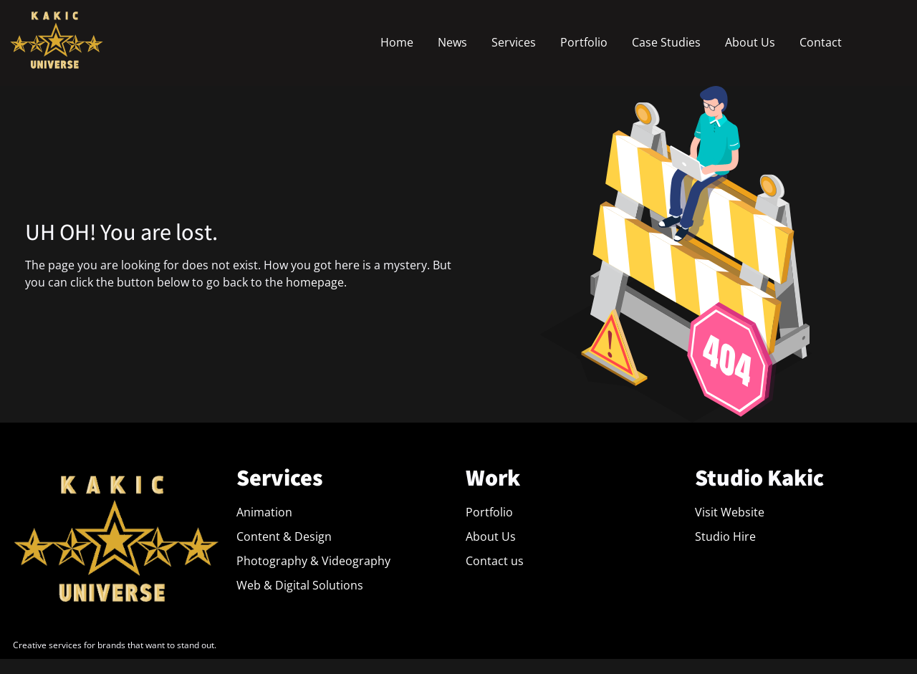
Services (513, 42)
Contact (821, 42)
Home (396, 42)
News (452, 42)
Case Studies (666, 42)
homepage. (316, 282)
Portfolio (584, 42)
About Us (750, 42)
